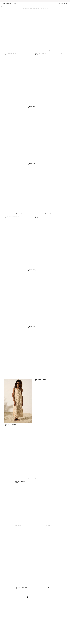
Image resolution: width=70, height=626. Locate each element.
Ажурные (40, 8)
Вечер (38, 8)
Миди (29, 8)
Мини (27, 8)
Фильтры (2, 8)
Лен (45, 8)
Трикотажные (35, 8)
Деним (44, 8)
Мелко (64, 8)
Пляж (47, 8)
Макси (31, 8)
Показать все (24, 8)
